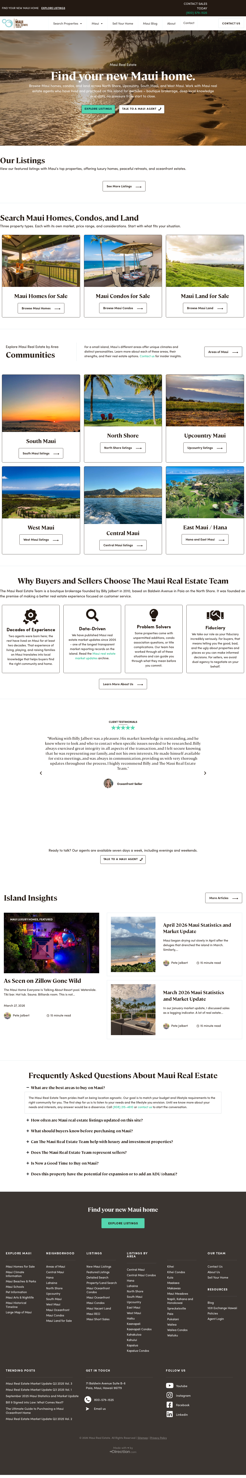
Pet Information (16, 1294)
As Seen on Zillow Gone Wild (42, 981)
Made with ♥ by (123, 1453)
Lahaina (52, 1284)
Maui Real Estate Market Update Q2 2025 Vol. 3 (39, 1387)
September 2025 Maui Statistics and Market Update (42, 1399)
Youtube (181, 1390)
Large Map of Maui (19, 1314)
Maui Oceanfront (58, 1312)
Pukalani (173, 1322)
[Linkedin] (169, 1421)
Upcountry (53, 1295)
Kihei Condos (176, 1273)
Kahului (132, 1343)
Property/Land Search (102, 1284)
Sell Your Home (121, 23)
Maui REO (93, 1316)
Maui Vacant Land (99, 1310)
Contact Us (215, 1268)
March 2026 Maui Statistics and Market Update (193, 997)
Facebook (182, 1411)
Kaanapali (134, 1326)
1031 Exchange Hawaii (223, 1310)
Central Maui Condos (142, 1276)
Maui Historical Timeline (16, 1307)
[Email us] (87, 1413)
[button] (41, 773)
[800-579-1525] (87, 1403)
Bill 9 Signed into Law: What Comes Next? (34, 1405)
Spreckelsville (176, 1310)
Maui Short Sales (98, 1322)
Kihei (170, 1268)
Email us (100, 1413)
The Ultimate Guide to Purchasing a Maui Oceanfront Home (35, 1414)
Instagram (183, 1400)
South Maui (54, 1301)
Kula (170, 1279)
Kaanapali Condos (140, 1332)
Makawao (174, 1290)
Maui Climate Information (15, 1275)
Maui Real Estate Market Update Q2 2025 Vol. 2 (39, 1422)
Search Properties (66, 23)
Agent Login (216, 1321)
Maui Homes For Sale (20, 1268)
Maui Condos (55, 1317)
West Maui (53, 1307)
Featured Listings (98, 1273)
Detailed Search (97, 1279)
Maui (96, 23)
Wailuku (172, 1338)
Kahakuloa (134, 1337)
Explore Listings (53, 8)
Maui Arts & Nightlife (20, 1299)
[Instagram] (169, 1400)
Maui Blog (149, 23)
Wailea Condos (177, 1333)
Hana (50, 1279)
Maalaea (173, 1284)
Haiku (131, 1321)
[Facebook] (169, 1411)
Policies (213, 1315)
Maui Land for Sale (59, 1323)
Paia (170, 1316)
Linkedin (182, 1421)
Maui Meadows (178, 1295)
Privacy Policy (158, 1443)
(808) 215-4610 (123, 1108)
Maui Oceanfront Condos (98, 1292)
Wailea (172, 1327)
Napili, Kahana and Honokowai (180, 1303)
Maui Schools (15, 1288)
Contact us (147, 356)
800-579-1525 (104, 1404)
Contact (189, 23)
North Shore (54, 1290)
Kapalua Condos (138, 1354)
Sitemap (143, 1443)
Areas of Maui (56, 1268)
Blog (211, 1304)
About (170, 23)
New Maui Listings (99, 1268)
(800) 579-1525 (196, 13)
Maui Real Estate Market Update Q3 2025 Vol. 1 (39, 1393)
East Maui (134, 1310)
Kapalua (133, 1348)
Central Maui (55, 1273)
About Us (214, 1273)
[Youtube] (169, 1390)
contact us (145, 1108)
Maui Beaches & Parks (21, 1283)
